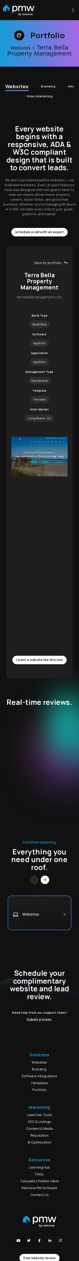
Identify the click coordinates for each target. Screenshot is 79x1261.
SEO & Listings (39, 1121)
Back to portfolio (51, 263)
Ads (71, 86)
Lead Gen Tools (39, 1115)
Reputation (39, 1135)
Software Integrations (39, 1076)
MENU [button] (73, 10)
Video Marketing (39, 96)
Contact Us (39, 1195)
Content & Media (39, 1128)
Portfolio (39, 1090)
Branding (48, 86)
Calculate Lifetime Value (39, 1181)
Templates (39, 1083)
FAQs (39, 1174)
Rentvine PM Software (39, 1188)
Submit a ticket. (39, 1019)
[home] (18, 10)
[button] (18, 1240)
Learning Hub (39, 1167)
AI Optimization (40, 1142)
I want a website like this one (39, 660)
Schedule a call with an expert (39, 232)
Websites (17, 86)
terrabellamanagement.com (39, 297)
